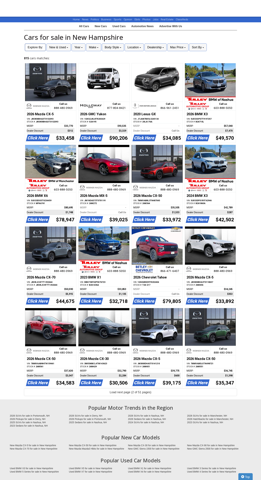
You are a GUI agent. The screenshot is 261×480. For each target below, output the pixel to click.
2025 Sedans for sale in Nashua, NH (88, 422)
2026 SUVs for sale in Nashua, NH (146, 415)
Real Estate (167, 19)
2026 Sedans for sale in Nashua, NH (147, 419)
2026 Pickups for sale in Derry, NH (27, 419)
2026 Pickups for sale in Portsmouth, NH (90, 419)
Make (93, 47)
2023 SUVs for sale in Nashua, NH (205, 422)
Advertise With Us (170, 26)
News (85, 19)
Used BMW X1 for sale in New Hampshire (149, 468)
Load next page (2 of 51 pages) (130, 392)
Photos (146, 19)
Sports (118, 19)
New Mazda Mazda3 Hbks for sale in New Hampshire (96, 448)
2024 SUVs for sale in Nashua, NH (146, 422)
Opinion (128, 19)
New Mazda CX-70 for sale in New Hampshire (33, 448)
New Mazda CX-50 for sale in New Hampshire (93, 445)
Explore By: (35, 47)
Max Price (178, 47)
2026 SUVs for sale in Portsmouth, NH (30, 415)
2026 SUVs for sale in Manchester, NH (207, 415)
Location (134, 47)
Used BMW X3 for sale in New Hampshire (31, 468)
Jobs (156, 19)
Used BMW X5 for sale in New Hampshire (90, 468)
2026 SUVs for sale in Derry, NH (85, 415)
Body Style (113, 47)
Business (106, 19)
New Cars (101, 26)
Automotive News (142, 26)
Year (78, 47)
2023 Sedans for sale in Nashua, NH (29, 425)
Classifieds (182, 19)
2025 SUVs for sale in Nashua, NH (28, 422)
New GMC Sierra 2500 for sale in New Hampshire (213, 448)
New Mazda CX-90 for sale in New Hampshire (211, 445)
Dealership (155, 47)
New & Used (58, 47)
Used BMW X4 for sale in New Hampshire (149, 471)
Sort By (198, 47)
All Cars (84, 26)
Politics (95, 19)
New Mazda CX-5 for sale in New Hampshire (33, 445)
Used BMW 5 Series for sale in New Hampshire (34, 471)
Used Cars (119, 26)
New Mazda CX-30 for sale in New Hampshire (152, 445)
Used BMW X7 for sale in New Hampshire (90, 471)
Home (76, 19)
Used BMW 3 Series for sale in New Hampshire (211, 468)
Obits (137, 19)
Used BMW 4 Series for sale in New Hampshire (211, 471)
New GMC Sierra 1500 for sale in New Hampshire (153, 448)
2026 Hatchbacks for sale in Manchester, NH (210, 419)
